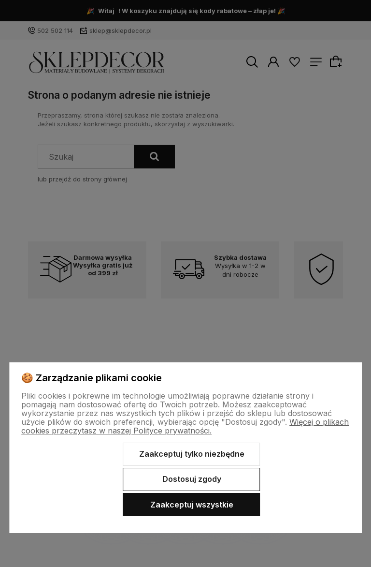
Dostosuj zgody (191, 479)
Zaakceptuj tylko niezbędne (191, 454)
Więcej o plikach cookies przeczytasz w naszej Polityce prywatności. (185, 426)
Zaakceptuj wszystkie (191, 504)
